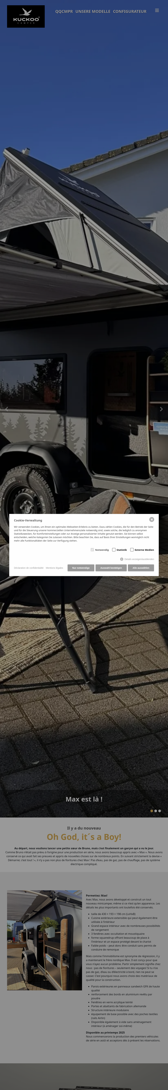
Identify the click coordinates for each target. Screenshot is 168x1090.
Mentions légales (54, 568)
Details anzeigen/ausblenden (139, 559)
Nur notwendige (81, 568)
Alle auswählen (141, 568)
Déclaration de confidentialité (29, 568)
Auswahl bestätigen (111, 568)
